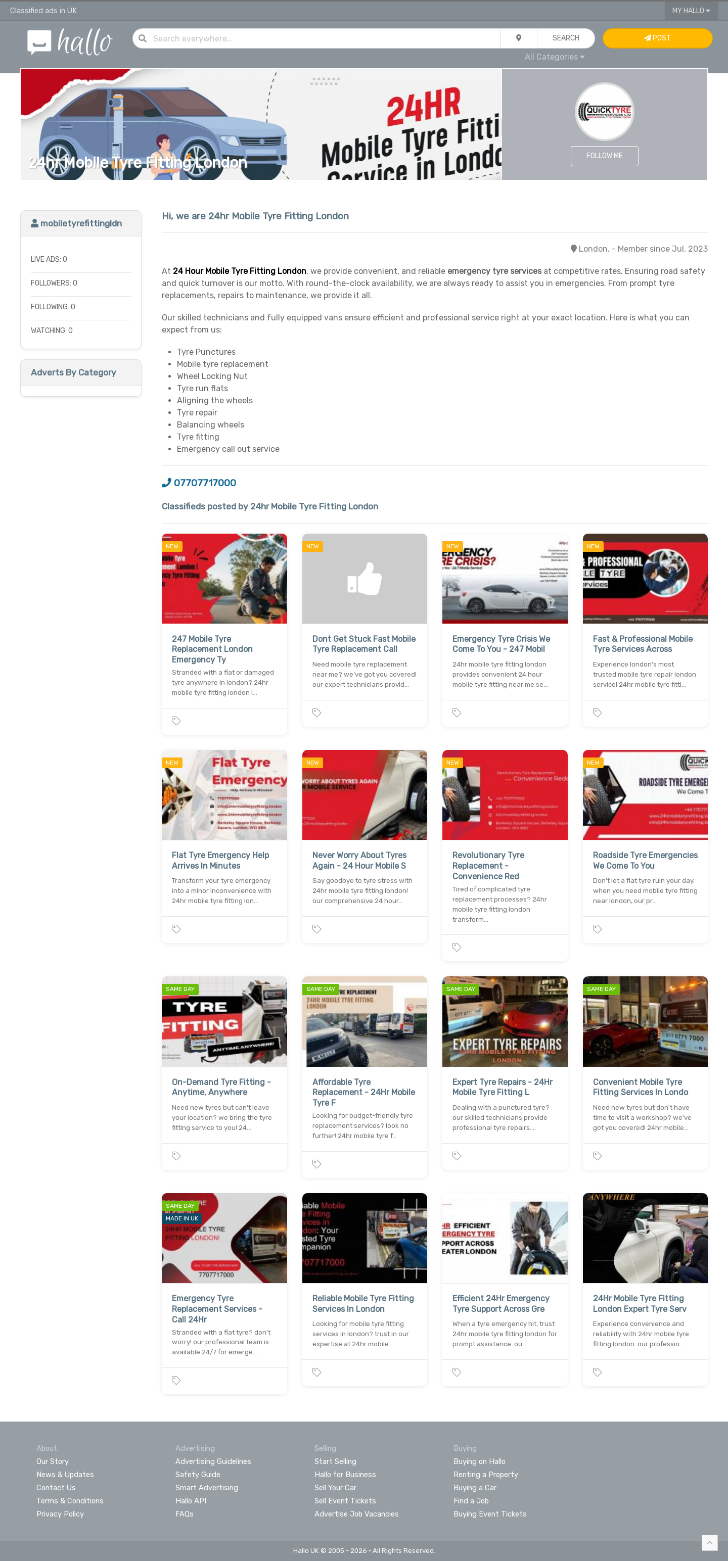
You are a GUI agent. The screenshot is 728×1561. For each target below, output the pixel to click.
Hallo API (190, 1500)
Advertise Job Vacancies (356, 1514)
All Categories (555, 57)
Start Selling (335, 1461)
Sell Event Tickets (345, 1500)
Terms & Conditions (70, 1500)
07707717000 (199, 483)
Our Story (52, 1461)
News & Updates (65, 1474)
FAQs (184, 1514)
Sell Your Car (335, 1487)
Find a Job (471, 1500)
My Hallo (691, 11)
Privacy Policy (60, 1514)
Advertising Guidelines (213, 1461)
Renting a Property (485, 1474)
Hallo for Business (345, 1474)
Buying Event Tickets (490, 1514)
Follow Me (604, 156)
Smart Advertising (206, 1487)
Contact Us (56, 1487)
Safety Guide (197, 1474)
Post (657, 38)
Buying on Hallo (479, 1461)
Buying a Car (474, 1487)
